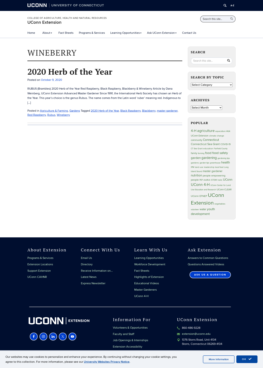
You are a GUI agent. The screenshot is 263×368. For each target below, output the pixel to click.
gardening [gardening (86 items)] (209, 158)
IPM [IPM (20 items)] (192, 167)
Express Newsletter (93, 283)
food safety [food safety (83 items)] (220, 153)
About (47, 33)
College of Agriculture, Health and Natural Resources (67, 18)
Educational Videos (146, 283)
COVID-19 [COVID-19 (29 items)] (225, 144)
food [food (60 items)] (208, 153)
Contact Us (189, 33)
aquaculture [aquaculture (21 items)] (220, 131)
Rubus (51, 115)
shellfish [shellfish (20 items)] (206, 180)
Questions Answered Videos (206, 264)
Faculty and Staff (123, 334)
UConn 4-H (141, 296)
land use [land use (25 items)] (199, 167)
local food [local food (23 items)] (219, 167)
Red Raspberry (36, 115)
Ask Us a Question (210, 274)
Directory (87, 264)
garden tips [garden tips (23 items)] (204, 163)
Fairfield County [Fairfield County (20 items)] (220, 148)
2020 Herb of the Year (69, 71)
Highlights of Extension (149, 277)
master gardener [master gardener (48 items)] (212, 171)
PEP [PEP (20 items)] (201, 180)
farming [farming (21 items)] (201, 153)
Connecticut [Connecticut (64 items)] (211, 140)
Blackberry (148, 111)
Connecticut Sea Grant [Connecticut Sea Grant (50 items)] (205, 144)
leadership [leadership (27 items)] (209, 167)
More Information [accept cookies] (219, 359)
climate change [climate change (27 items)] (216, 135)
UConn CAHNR (37, 277)
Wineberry (63, 115)
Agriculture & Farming (54, 111)
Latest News (88, 277)
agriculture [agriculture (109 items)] (206, 131)
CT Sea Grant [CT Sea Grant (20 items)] (197, 148)
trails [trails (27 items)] (220, 180)
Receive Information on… (97, 271)
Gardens (74, 111)
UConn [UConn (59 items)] (227, 180)
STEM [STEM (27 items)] (214, 180)
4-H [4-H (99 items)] (194, 131)
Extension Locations (40, 264)
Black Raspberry (130, 111)
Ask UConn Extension (162, 33)
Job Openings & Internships (130, 340)
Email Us (86, 258)
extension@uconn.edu (196, 334)
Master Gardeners (145, 290)
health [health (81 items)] (225, 162)
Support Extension (39, 271)
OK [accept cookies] (247, 359)
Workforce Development (149, 264)
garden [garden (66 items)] (196, 158)
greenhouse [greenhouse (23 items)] (215, 163)
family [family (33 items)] (194, 153)
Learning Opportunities (126, 33)
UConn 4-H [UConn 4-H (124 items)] (200, 184)
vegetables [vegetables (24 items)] (219, 204)
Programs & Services (92, 33)
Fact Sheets (65, 33)
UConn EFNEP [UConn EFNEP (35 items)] (199, 196)
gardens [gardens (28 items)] (195, 162)
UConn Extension (44, 22)
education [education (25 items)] (208, 148)
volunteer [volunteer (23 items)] (195, 209)
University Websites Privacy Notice (106, 362)
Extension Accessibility (127, 346)
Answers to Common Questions (208, 258)
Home (31, 33)
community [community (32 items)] (196, 140)
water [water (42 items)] (203, 209)
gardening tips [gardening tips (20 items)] (224, 158)
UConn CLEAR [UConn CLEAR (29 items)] (224, 189)
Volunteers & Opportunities (130, 328)
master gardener (167, 111)
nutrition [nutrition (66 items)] (196, 175)
